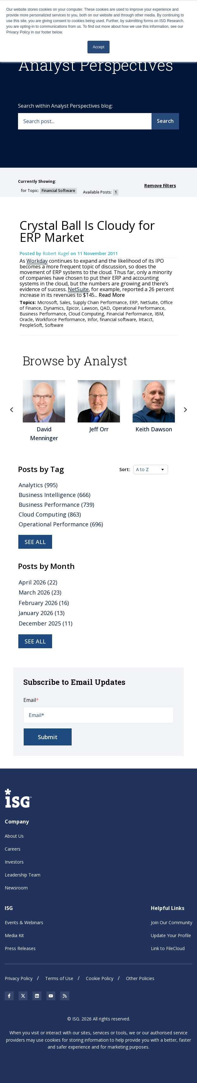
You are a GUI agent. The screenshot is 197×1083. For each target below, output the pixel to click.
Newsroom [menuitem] (16, 888)
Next (185, 410)
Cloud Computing (86, 314)
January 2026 (41, 613)
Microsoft (47, 302)
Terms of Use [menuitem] (59, 978)
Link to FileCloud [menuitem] (168, 948)
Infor (92, 319)
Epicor (72, 308)
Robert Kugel (56, 253)
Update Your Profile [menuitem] (171, 935)
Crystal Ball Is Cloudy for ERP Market (87, 231)
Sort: (124, 469)
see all (35, 641)
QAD (105, 308)
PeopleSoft (31, 325)
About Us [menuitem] (14, 836)
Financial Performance (129, 314)
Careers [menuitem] (13, 849)
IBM (159, 314)
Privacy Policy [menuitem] (19, 978)
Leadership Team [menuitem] (22, 875)
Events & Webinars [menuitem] (24, 922)
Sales (65, 302)
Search (165, 120)
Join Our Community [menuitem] (171, 922)
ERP (133, 302)
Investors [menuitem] (14, 862)
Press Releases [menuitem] (20, 948)
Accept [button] (98, 47)
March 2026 (40, 592)
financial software (118, 319)
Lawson (89, 308)
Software (54, 325)
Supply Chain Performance (100, 302)
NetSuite (78, 289)
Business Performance (43, 314)
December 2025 (45, 623)
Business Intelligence (54, 495)
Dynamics (54, 308)
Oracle (26, 319)
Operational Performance (138, 308)
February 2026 (44, 603)
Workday (37, 260)
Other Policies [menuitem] (140, 978)
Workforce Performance (60, 319)
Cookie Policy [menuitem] (99, 978)
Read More (111, 294)
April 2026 (38, 582)
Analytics (38, 485)
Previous (12, 410)
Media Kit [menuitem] (14, 935)
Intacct (145, 319)
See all (35, 542)
